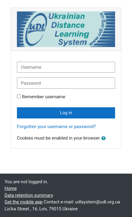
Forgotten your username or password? (56, 126)
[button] (105, 138)
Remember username (43, 96)
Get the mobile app (24, 202)
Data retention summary (29, 195)
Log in (66, 112)
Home (11, 188)
